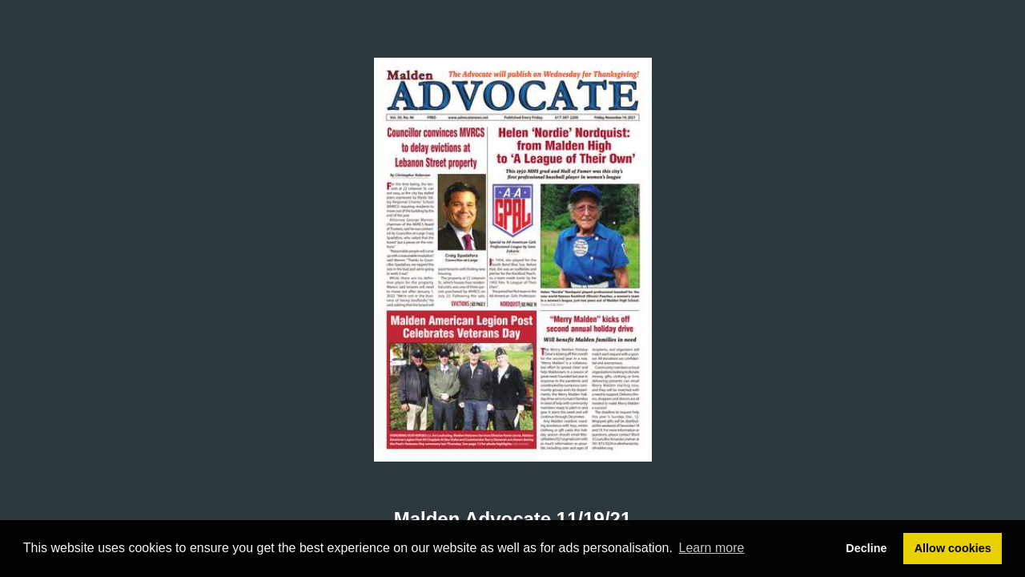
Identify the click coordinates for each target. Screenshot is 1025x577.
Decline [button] (866, 548)
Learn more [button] (712, 548)
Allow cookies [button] (952, 548)
